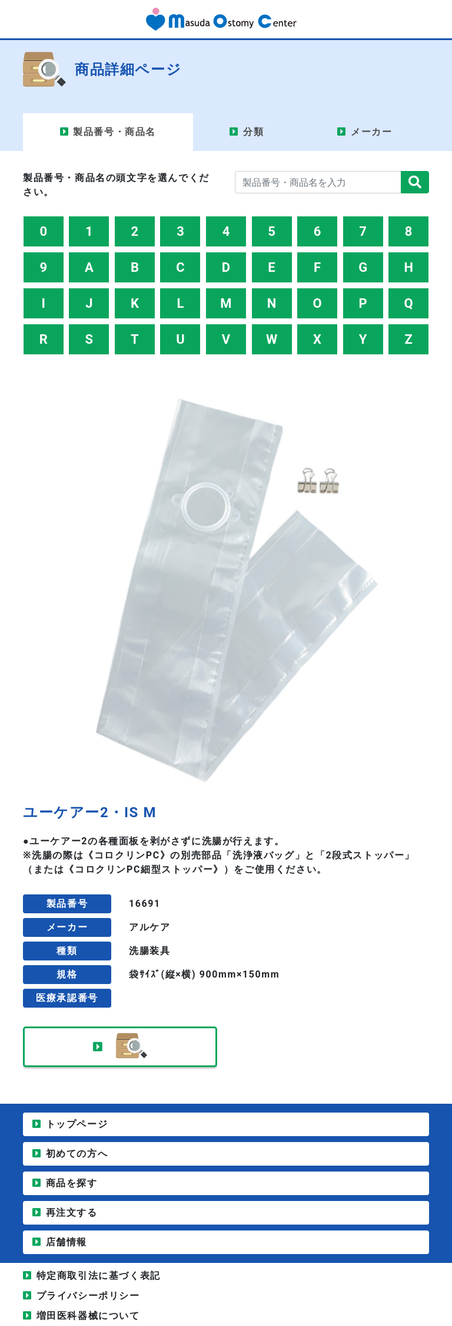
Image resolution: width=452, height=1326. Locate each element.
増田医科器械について (88, 1315)
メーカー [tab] (371, 131)
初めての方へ (77, 1153)
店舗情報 (66, 1242)
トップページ (77, 1124)
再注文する (72, 1212)
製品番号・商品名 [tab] (114, 131)
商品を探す (72, 1183)
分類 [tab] (253, 131)
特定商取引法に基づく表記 (98, 1275)
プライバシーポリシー (88, 1295)
